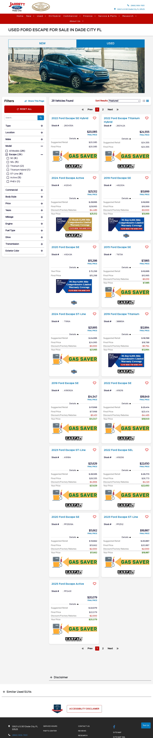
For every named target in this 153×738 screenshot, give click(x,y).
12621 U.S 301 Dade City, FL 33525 (129, 9)
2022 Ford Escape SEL (118, 449)
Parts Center (50, 731)
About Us (75, 21)
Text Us (146, 725)
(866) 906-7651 (136, 5)
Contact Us (84, 726)
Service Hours (50, 726)
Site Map (117, 732)
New (29, 16)
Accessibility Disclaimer (84, 708)
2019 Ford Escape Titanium (121, 313)
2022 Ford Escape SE (117, 382)
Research (128, 16)
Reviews (82, 731)
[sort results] (124, 100)
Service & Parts (107, 16)
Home (20, 16)
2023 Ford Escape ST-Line (69, 449)
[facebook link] (114, 727)
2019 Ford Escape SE (117, 177)
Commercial (70, 16)
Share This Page (34, 101)
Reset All (24, 109)
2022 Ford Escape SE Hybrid (70, 118)
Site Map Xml (119, 737)
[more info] (74, 114)
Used (40, 16)
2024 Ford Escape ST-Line (69, 313)
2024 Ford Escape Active (68, 177)
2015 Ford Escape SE (117, 247)
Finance (88, 16)
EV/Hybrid (55, 16)
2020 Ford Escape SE (65, 247)
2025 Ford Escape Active (68, 583)
